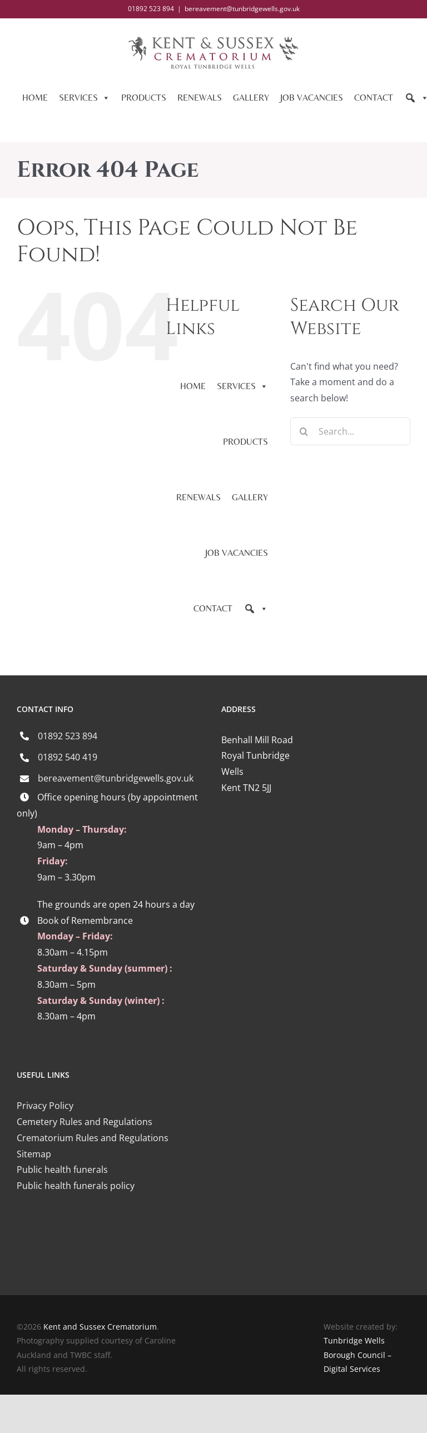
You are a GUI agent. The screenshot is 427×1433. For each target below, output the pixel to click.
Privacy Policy (45, 1105)
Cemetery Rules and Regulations (84, 1122)
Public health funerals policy (76, 1186)
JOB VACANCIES (311, 97)
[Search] (256, 608)
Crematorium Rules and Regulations (92, 1138)
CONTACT (373, 97)
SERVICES (84, 98)
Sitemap (34, 1154)
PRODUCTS (143, 97)
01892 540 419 (67, 757)
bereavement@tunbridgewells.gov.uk (242, 8)
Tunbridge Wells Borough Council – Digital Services (357, 1354)
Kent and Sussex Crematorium (100, 1326)
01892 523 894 (67, 736)
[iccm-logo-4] (111, 1235)
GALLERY (251, 97)
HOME (35, 97)
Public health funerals (62, 1169)
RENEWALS (199, 97)
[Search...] (350, 431)
